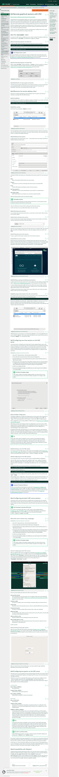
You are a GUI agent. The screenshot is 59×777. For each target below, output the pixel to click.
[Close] (46, 771)
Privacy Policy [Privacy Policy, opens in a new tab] (26, 772)
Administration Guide (21, 7)
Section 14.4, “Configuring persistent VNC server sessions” (22, 57)
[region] (26, 771)
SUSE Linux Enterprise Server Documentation (9, 7)
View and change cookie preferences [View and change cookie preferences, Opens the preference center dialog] (38, 772)
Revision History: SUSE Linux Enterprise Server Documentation (23, 17)
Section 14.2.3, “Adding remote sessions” (22, 283)
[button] (4, 772)
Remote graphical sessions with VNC (38, 7)
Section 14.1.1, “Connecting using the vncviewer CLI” (21, 67)
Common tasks (29, 7)
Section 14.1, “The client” (19, 510)
